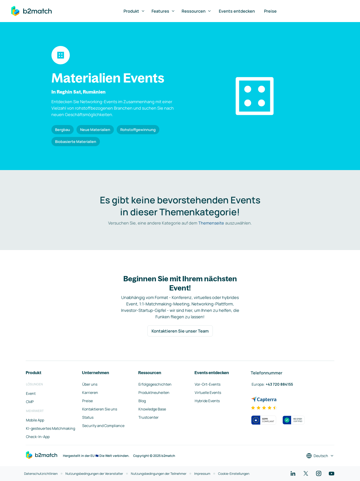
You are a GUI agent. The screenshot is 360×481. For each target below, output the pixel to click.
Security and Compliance (103, 425)
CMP (30, 401)
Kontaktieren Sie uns (99, 409)
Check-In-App (38, 436)
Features (163, 11)
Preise (270, 11)
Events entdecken (237, 11)
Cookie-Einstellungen (233, 473)
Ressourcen (196, 11)
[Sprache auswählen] (320, 456)
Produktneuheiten (153, 392)
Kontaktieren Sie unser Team (180, 331)
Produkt (134, 11)
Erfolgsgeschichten (155, 384)
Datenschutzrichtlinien (41, 473)
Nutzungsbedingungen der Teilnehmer (158, 473)
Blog (142, 400)
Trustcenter (148, 417)
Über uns (89, 384)
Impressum (202, 473)
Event (31, 393)
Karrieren (90, 392)
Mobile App (35, 420)
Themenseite (211, 223)
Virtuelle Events (208, 392)
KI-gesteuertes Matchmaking (50, 428)
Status (87, 417)
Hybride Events (207, 400)
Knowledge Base (152, 409)
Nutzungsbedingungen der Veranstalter (94, 473)
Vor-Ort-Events (207, 384)
